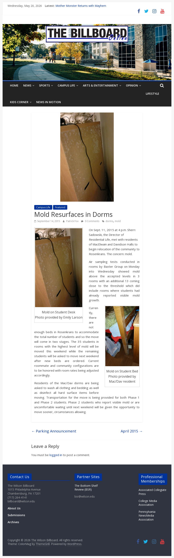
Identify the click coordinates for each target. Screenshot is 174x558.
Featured (60, 207)
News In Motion (48, 102)
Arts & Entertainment (100, 85)
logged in (55, 455)
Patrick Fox (72, 221)
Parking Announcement (53, 431)
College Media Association (148, 503)
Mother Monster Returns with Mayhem (80, 6)
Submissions (16, 515)
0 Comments (90, 221)
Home (14, 85)
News (27, 85)
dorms (109, 221)
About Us (14, 508)
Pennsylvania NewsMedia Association (147, 515)
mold (118, 221)
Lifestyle (152, 94)
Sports (44, 85)
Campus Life (66, 85)
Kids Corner (19, 102)
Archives (13, 522)
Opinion (132, 85)
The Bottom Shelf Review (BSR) (86, 488)
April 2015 (132, 431)
